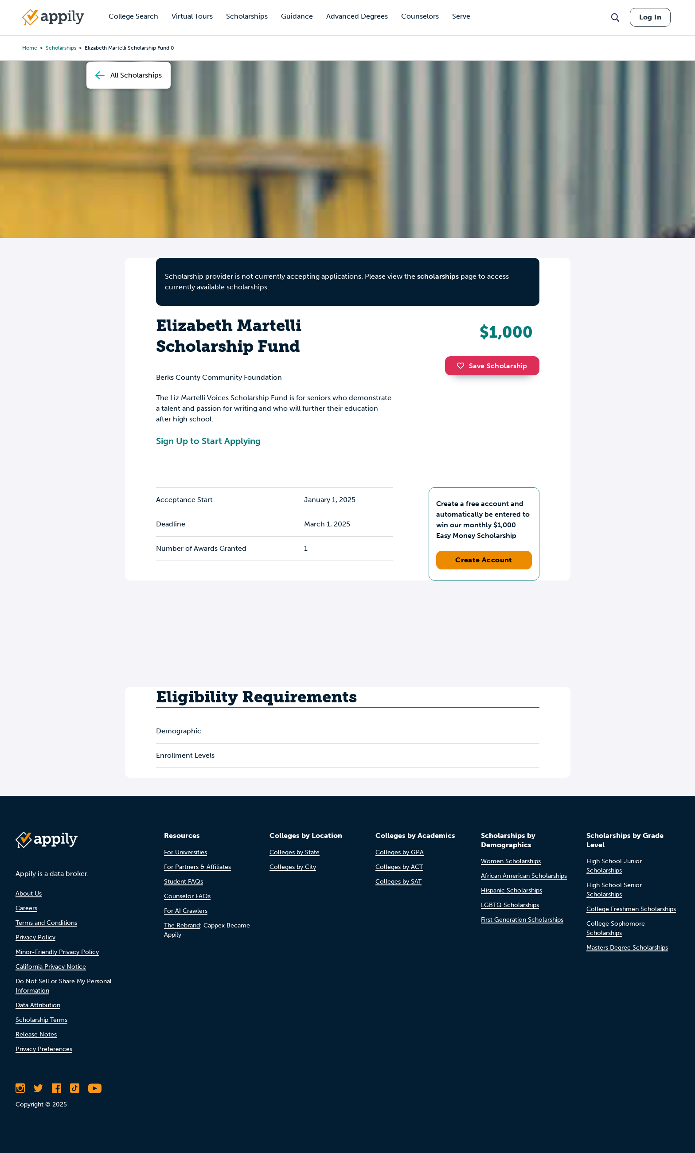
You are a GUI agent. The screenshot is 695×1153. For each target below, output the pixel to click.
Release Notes (36, 1034)
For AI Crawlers (185, 911)
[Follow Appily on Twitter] (38, 1088)
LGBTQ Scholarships (510, 905)
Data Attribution (38, 1005)
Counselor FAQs (187, 896)
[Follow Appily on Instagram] (20, 1088)
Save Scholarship (492, 366)
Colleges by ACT (399, 867)
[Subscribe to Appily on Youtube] (95, 1088)
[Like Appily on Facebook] (56, 1088)
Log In (650, 17)
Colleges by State (294, 852)
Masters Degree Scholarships (627, 947)
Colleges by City (292, 867)
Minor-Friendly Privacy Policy (57, 952)
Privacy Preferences (44, 1049)
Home (29, 48)
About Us (29, 893)
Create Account (483, 560)
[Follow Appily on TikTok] (74, 1088)
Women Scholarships (511, 861)
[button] (463, 365)
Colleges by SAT (398, 881)
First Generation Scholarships (522, 919)
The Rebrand (182, 925)
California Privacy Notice (51, 966)
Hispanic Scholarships (511, 890)
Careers (26, 908)
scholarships (61, 48)
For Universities (185, 852)
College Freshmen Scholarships (631, 909)
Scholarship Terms (41, 1020)
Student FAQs (183, 881)
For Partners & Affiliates (197, 867)
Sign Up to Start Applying (208, 441)
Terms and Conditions (46, 923)
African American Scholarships (524, 876)
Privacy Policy (35, 937)
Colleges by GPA (399, 852)
